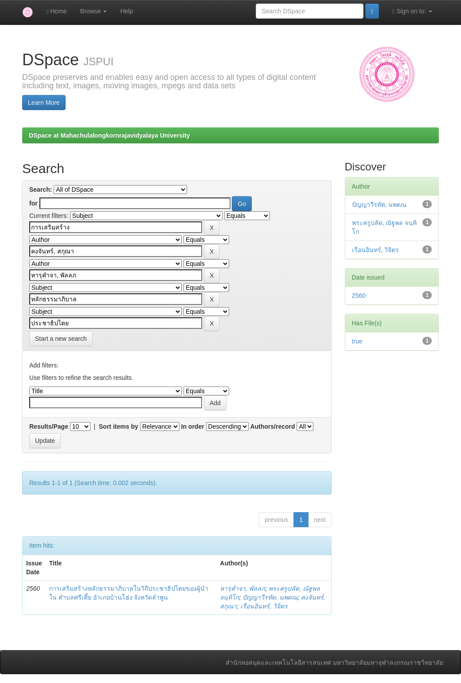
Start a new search (61, 338)
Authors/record (272, 426)
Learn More (44, 102)
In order (192, 426)
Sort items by (118, 426)
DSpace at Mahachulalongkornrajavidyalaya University (109, 135)
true (357, 341)
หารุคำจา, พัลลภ (242, 588)
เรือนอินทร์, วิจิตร (264, 606)
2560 (359, 295)
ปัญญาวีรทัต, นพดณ (269, 597)
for (33, 203)
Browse (93, 11)
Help (126, 11)
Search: (40, 189)
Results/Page (48, 426)
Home (56, 11)
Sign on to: (412, 11)
